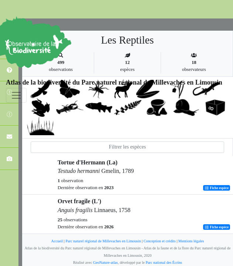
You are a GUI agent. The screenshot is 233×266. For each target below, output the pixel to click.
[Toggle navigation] (16, 95)
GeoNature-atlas (105, 262)
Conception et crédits (160, 241)
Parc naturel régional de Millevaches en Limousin (103, 241)
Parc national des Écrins (163, 262)
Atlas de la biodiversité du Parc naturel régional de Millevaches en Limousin (114, 82)
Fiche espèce (217, 188)
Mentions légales (191, 241)
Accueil (57, 241)
